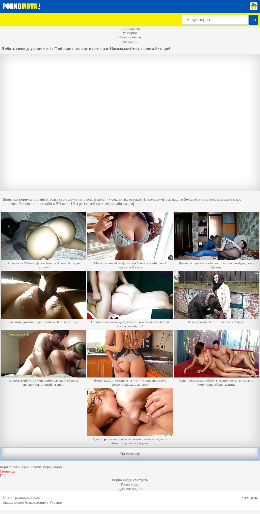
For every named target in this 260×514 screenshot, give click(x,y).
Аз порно (129, 41)
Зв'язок (249, 498)
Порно (5, 476)
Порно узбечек (130, 37)
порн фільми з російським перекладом (31, 467)
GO (253, 20)
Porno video (130, 484)
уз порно (130, 33)
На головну (130, 454)
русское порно (129, 489)
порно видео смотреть (130, 480)
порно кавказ (130, 28)
